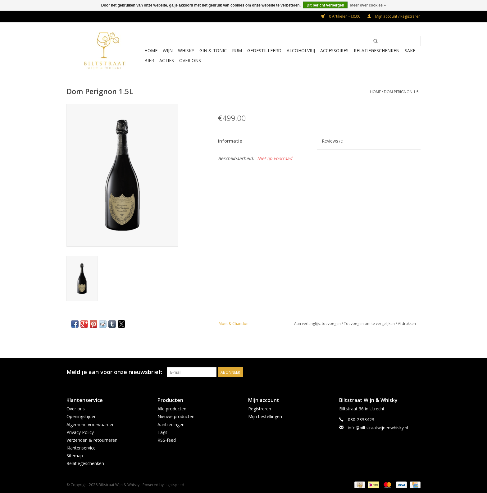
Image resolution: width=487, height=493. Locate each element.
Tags (162, 432)
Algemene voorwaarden (90, 424)
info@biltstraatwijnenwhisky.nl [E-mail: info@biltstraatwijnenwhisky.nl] (378, 428)
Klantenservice (81, 448)
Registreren (259, 409)
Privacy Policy (80, 432)
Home (150, 50)
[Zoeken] (396, 41)
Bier (149, 60)
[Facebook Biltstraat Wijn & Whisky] (404, 372)
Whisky (186, 50)
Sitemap (74, 456)
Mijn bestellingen (265, 416)
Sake (410, 50)
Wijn (168, 50)
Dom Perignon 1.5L (402, 91)
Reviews (332, 141)
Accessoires (334, 50)
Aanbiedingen (170, 424)
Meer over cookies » (368, 5)
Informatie (230, 141)
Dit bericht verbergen (325, 5)
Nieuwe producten (175, 416)
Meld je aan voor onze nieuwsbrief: (114, 372)
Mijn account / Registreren (394, 16)
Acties (166, 60)
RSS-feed (166, 440)
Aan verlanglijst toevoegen (318, 323)
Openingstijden (81, 416)
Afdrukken (407, 323)
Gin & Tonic (213, 50)
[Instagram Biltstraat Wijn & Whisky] (416, 372)
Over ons (190, 60)
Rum (237, 50)
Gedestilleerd (264, 50)
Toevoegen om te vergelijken (370, 323)
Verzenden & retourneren (91, 440)
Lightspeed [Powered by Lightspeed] (174, 484)
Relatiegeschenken (376, 50)
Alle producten (171, 409)
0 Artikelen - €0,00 (341, 16)
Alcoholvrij (301, 50)
